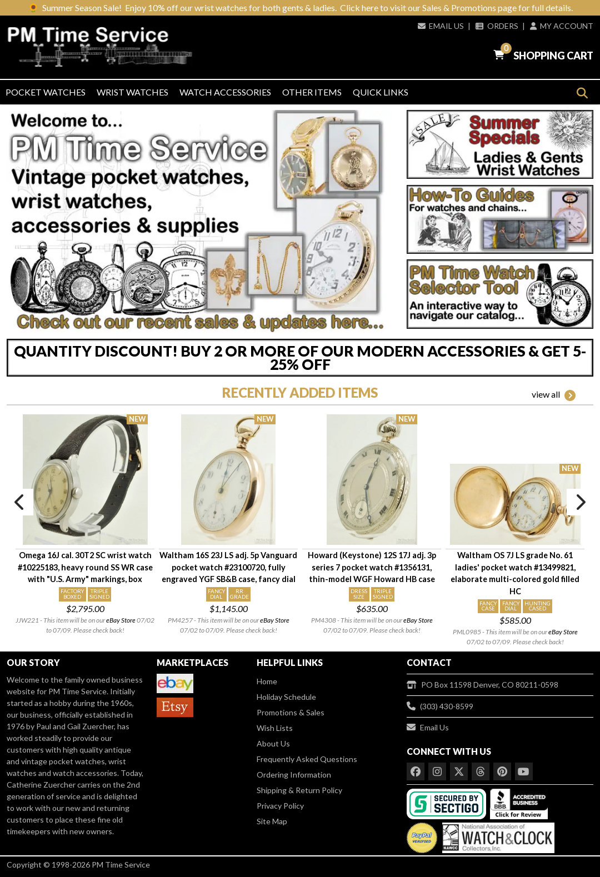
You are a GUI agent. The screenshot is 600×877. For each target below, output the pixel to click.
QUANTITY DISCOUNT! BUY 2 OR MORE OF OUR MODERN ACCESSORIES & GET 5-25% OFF (300, 357)
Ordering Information (294, 774)
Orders (497, 26)
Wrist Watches (132, 92)
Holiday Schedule (286, 696)
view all (554, 395)
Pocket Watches (46, 92)
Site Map (272, 821)
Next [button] (580, 502)
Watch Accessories (225, 92)
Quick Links (380, 92)
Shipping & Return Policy (299, 790)
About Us (273, 743)
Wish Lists (275, 728)
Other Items (312, 92)
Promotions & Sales (290, 712)
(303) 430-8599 (440, 706)
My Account (561, 26)
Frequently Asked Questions (307, 759)
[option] (85, 524)
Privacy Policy (280, 805)
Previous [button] (20, 502)
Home (267, 681)
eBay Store (121, 620)
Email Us (441, 26)
